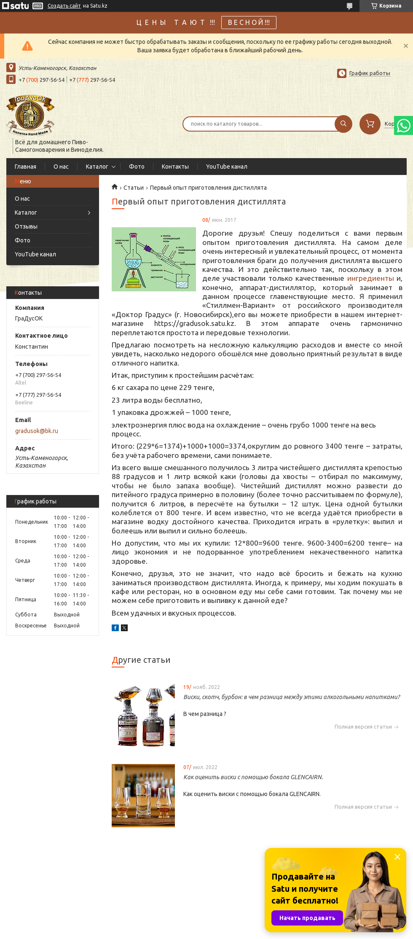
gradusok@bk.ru (36, 431)
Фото (137, 167)
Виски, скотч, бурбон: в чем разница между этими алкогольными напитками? (291, 697)
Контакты (175, 167)
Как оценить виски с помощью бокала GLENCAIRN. (253, 777)
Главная (25, 167)
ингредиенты (370, 278)
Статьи (133, 187)
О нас (61, 167)
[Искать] (343, 124)
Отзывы (26, 226)
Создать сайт (64, 5)
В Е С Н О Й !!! (249, 22)
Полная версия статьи (363, 726)
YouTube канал (226, 167)
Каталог (97, 167)
